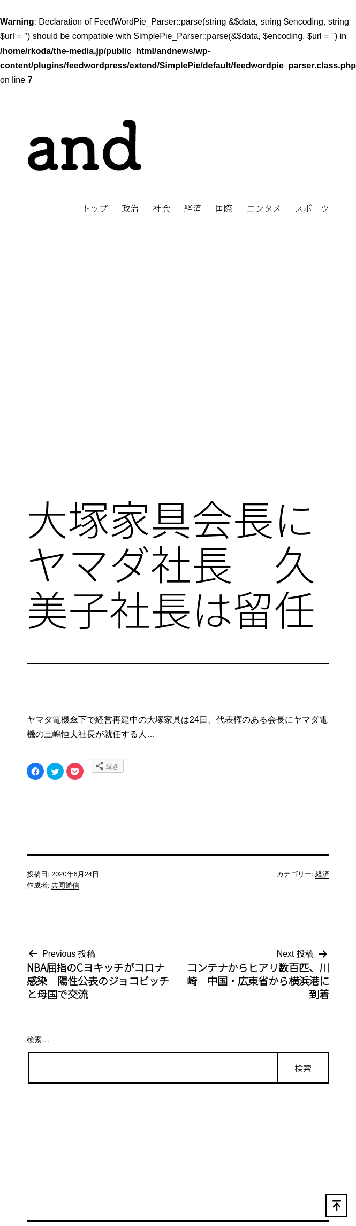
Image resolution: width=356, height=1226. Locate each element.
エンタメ (264, 207)
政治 (130, 207)
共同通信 (65, 885)
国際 (223, 207)
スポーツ (312, 207)
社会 (161, 207)
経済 (192, 207)
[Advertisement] (100, 374)
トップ (95, 207)
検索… (38, 1039)
